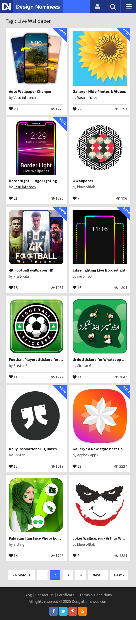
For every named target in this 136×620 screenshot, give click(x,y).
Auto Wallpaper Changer (30, 91)
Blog (28, 594)
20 (13, 108)
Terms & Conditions (95, 594)
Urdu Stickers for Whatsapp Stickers (104, 359)
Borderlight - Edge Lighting (33, 180)
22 (77, 108)
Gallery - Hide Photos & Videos (99, 91)
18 (13, 287)
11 (13, 376)
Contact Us (44, 594)
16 (77, 287)
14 (13, 555)
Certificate (65, 594)
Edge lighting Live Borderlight (99, 270)
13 (13, 466)
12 (77, 466)
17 (77, 376)
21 (13, 198)
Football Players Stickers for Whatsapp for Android (53, 359)
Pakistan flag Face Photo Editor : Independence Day (54, 538)
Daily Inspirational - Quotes (33, 448)
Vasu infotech (25, 97)
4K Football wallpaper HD (31, 270)
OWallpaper (83, 180)
